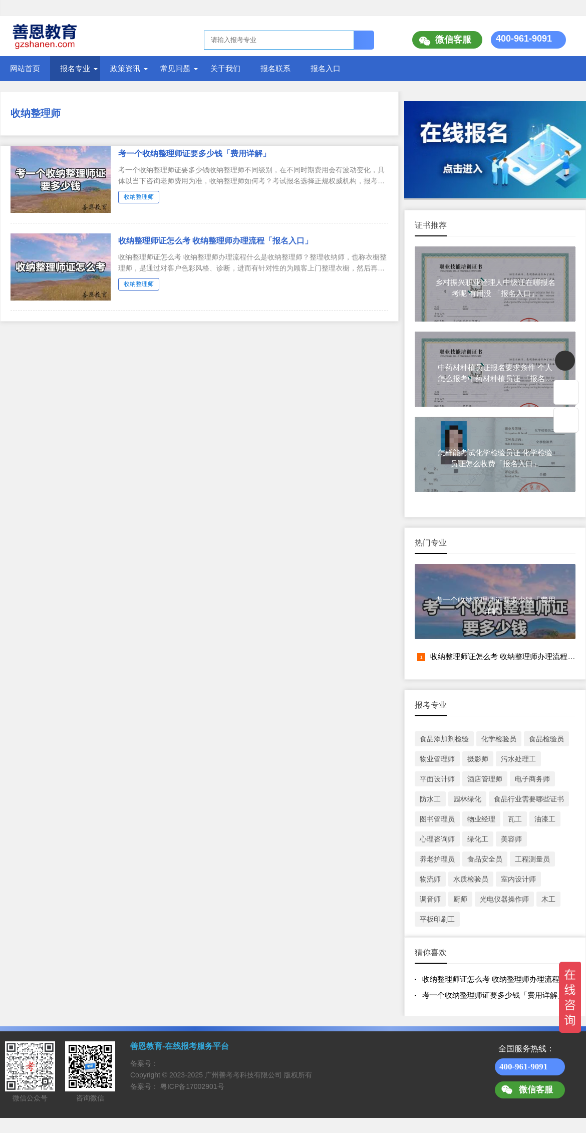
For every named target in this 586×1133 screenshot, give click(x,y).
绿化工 (477, 839)
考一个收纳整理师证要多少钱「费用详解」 (194, 153)
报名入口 (326, 68)
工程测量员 (532, 859)
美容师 (511, 839)
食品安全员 (484, 859)
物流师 (430, 879)
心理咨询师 (437, 839)
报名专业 (75, 68)
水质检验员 (470, 879)
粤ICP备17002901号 (192, 1086)
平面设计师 (437, 779)
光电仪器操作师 (504, 899)
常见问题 (175, 68)
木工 (548, 899)
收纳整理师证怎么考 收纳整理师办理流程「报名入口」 (215, 240)
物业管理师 (437, 759)
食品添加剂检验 (444, 739)
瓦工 (515, 819)
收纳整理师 (36, 113)
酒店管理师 (484, 779)
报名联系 (275, 68)
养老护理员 (437, 859)
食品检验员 (546, 739)
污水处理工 (518, 759)
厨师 (460, 899)
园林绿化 (467, 799)
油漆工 (544, 819)
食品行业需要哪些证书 (529, 799)
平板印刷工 (437, 919)
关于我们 (225, 68)
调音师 (430, 899)
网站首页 (25, 68)
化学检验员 (498, 739)
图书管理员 (437, 819)
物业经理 (481, 819)
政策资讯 (125, 68)
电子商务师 (532, 779)
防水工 (430, 799)
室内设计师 (518, 879)
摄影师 (477, 759)
